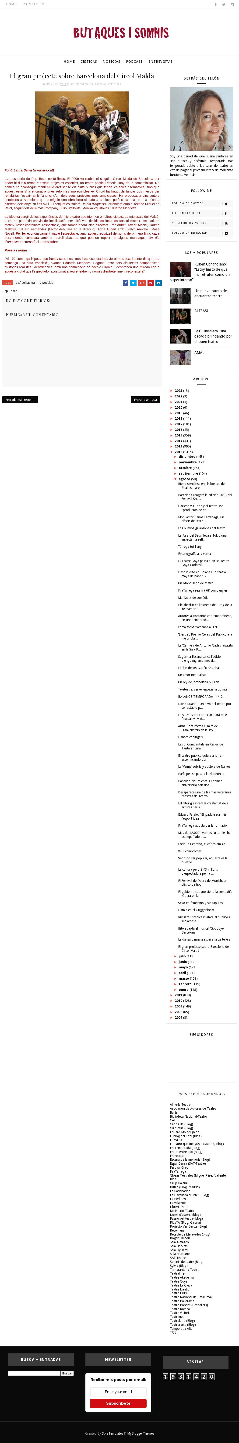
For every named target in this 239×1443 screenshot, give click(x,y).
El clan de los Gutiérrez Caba (198, 668)
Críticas (89, 61)
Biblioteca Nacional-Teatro (188, 1116)
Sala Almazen (179, 1242)
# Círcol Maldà (25, 282)
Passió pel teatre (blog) (186, 1218)
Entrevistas (160, 61)
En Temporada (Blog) (185, 1148)
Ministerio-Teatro (182, 1211)
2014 (179, 441)
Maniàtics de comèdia (193, 598)
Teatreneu (177, 1317)
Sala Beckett (178, 1246)
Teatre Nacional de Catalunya (191, 1297)
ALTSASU (202, 311)
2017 (179, 424)
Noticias (111, 61)
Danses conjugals (190, 737)
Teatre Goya (178, 1281)
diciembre (187, 456)
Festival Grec (179, 1167)
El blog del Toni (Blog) (186, 1136)
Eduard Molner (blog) (185, 1132)
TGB (173, 1332)
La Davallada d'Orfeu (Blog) (189, 1195)
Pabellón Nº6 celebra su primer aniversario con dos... (200, 783)
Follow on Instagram (202, 233)
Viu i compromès (189, 851)
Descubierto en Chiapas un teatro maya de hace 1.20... (202, 574)
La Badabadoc (180, 1191)
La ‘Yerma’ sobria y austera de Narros (204, 766)
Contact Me (35, 4)
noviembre (188, 462)
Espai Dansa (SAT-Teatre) (188, 1163)
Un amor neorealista (192, 675)
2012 (179, 452)
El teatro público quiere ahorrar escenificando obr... (200, 757)
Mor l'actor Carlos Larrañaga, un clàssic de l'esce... (201, 519)
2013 (179, 446)
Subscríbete (118, 1403)
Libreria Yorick (180, 1207)
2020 (179, 407)
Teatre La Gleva (181, 1285)
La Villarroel (178, 1203)
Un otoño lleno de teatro (195, 583)
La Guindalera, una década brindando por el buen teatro (213, 336)
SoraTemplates (112, 1433)
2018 (179, 418)
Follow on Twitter (202, 203)
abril (183, 973)
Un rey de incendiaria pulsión (198, 682)
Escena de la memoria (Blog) (190, 1159)
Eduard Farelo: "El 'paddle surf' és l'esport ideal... (202, 816)
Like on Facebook (202, 213)
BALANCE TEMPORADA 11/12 (200, 696)
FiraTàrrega (178, 1171)
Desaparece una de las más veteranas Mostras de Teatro (204, 794)
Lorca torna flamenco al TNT (198, 627)
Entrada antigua (145, 400)
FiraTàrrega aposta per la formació (202, 825)
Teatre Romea (180, 1309)
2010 (179, 1001)
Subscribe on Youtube (202, 223)
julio (183, 956)
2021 (179, 402)
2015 (179, 435)
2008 (179, 1012)
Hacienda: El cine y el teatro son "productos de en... (201, 508)
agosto (185, 479)
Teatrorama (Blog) (183, 1325)
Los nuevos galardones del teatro (201, 528)
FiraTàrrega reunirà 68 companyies (202, 590)
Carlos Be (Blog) (181, 1124)
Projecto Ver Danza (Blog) (188, 1226)
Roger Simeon (180, 1238)
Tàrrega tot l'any (190, 547)
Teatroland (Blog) (182, 1321)
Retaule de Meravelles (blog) (190, 1234)
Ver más (189, 175)
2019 (179, 413)
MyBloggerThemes (140, 1433)
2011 (179, 995)
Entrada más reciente (20, 400)
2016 (179, 430)
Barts (173, 1112)
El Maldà (176, 1140)
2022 (179, 396)
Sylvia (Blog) (179, 1266)
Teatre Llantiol (180, 1289)
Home (11, 4)
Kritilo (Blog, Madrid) (185, 1187)
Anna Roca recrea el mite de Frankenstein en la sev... (198, 728)
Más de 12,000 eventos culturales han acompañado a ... (205, 835)
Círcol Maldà (84, 84)
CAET (174, 1120)
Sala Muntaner (180, 1254)
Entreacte (176, 1156)
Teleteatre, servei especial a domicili (203, 689)
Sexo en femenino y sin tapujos (200, 903)
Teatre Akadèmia (182, 1277)
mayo (184, 967)
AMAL (199, 352)
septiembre (189, 473)
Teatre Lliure (179, 1293)
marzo (184, 978)
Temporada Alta (181, 1328)
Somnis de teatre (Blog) (187, 1262)
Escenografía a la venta (194, 554)
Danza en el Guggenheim (196, 910)
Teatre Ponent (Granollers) (189, 1305)
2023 (179, 391)
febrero (186, 984)
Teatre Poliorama (182, 1301)
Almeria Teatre (180, 1104)
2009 (179, 1006)
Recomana (177, 1230)
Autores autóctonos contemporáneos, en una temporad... (205, 618)
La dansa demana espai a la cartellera (204, 939)
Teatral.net (177, 1273)
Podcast (134, 61)
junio (183, 962)
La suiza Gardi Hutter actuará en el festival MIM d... (203, 717)
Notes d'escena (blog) (185, 1215)
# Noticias (46, 282)
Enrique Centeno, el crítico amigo (201, 844)
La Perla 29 (178, 1199)
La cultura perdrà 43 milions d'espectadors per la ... (198, 871)
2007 (179, 1017)
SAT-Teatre (178, 1258)
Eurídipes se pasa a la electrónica (201, 774)
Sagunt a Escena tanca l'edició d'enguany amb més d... (199, 658)
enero (184, 990)
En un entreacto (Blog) (186, 1152)
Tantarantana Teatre (184, 1270)
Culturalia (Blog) (181, 1128)
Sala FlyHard (179, 1250)
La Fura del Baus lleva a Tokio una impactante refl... (202, 537)
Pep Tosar (114, 84)
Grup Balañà (179, 1183)
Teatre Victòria (180, 1313)
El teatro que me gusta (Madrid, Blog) (197, 1144)
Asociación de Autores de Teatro (193, 1108)
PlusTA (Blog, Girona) (185, 1222)
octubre (186, 468)
